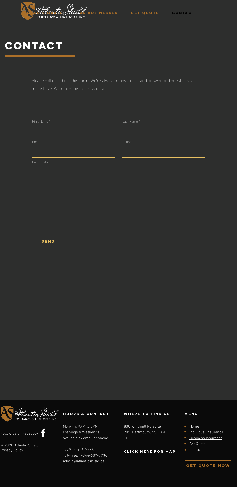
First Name (40, 121)
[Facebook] (43, 432)
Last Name (130, 121)
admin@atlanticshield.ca (83, 461)
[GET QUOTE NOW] (208, 465)
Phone (127, 141)
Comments (40, 161)
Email (36, 141)
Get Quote (197, 444)
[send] (48, 241)
